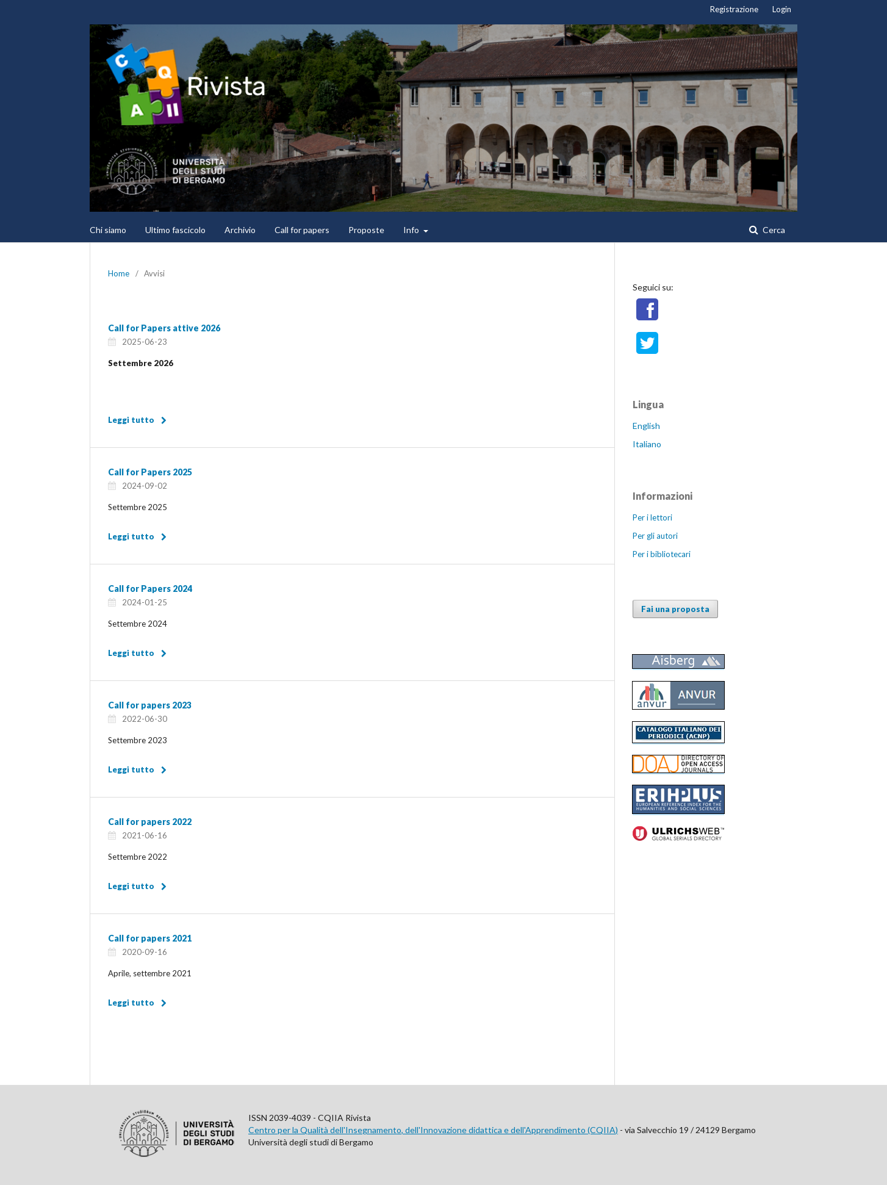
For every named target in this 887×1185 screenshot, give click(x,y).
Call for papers (302, 230)
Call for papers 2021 (150, 938)
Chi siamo (108, 230)
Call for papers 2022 (150, 821)
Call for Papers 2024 (150, 588)
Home (118, 273)
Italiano (647, 444)
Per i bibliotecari (662, 554)
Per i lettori (652, 517)
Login (781, 9)
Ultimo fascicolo (175, 230)
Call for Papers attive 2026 (164, 328)
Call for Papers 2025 (150, 472)
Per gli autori (655, 536)
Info (412, 230)
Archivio (240, 230)
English (646, 425)
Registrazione (734, 9)
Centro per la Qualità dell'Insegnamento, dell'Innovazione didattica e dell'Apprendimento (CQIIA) (433, 1130)
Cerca (773, 230)
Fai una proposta (675, 609)
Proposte (366, 230)
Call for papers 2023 (150, 705)
